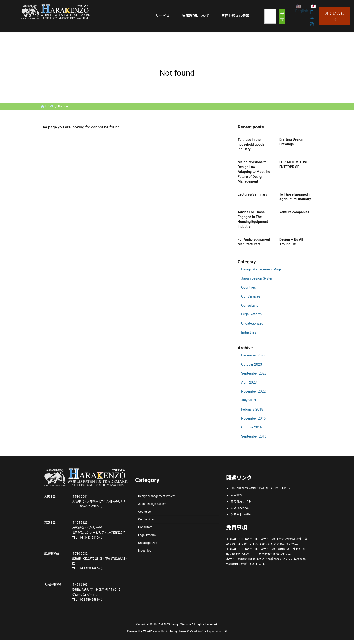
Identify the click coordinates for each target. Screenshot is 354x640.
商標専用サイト (241, 501)
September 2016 (253, 436)
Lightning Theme (175, 631)
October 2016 (251, 427)
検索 (282, 16)
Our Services (250, 296)
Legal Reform (251, 314)
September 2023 (253, 373)
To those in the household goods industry (251, 144)
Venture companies (294, 212)
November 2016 (253, 418)
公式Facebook (240, 508)
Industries (248, 332)
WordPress (150, 631)
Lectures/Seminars (252, 194)
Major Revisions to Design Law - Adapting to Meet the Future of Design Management (254, 171)
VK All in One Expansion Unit (208, 631)
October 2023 (251, 364)
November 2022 (253, 391)
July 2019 (248, 400)
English (301, 11)
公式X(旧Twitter (241, 514)
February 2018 (252, 409)
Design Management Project (262, 269)
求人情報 (236, 495)
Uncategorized (252, 323)
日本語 (312, 18)
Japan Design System (257, 278)
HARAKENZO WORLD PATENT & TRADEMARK (260, 488)
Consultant (249, 305)
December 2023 (253, 355)
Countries (248, 287)
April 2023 (249, 382)
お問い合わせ (334, 16)
